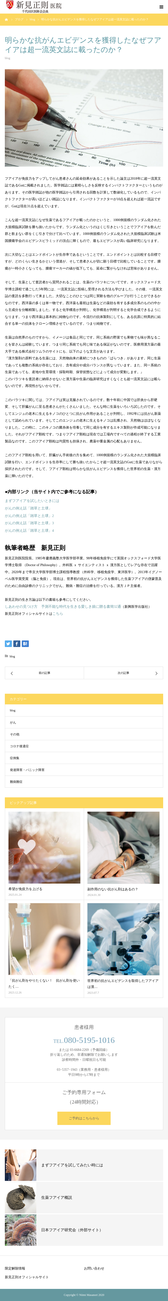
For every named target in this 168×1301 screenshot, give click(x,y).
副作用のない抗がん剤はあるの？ (112, 889)
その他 (14, 734)
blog (7, 58)
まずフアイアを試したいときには (32, 501)
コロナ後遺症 (19, 746)
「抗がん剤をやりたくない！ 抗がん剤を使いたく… (44, 983)
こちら (57, 614)
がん (13, 722)
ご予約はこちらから (84, 1118)
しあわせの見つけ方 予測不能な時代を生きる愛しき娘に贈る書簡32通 (63, 606)
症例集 (14, 758)
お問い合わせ (94, 1268)
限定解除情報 (15, 1268)
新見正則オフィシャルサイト (27, 1277)
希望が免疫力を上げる (25, 889)
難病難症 (16, 782)
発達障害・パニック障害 (27, 770)
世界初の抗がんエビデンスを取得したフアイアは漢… (123, 984)
